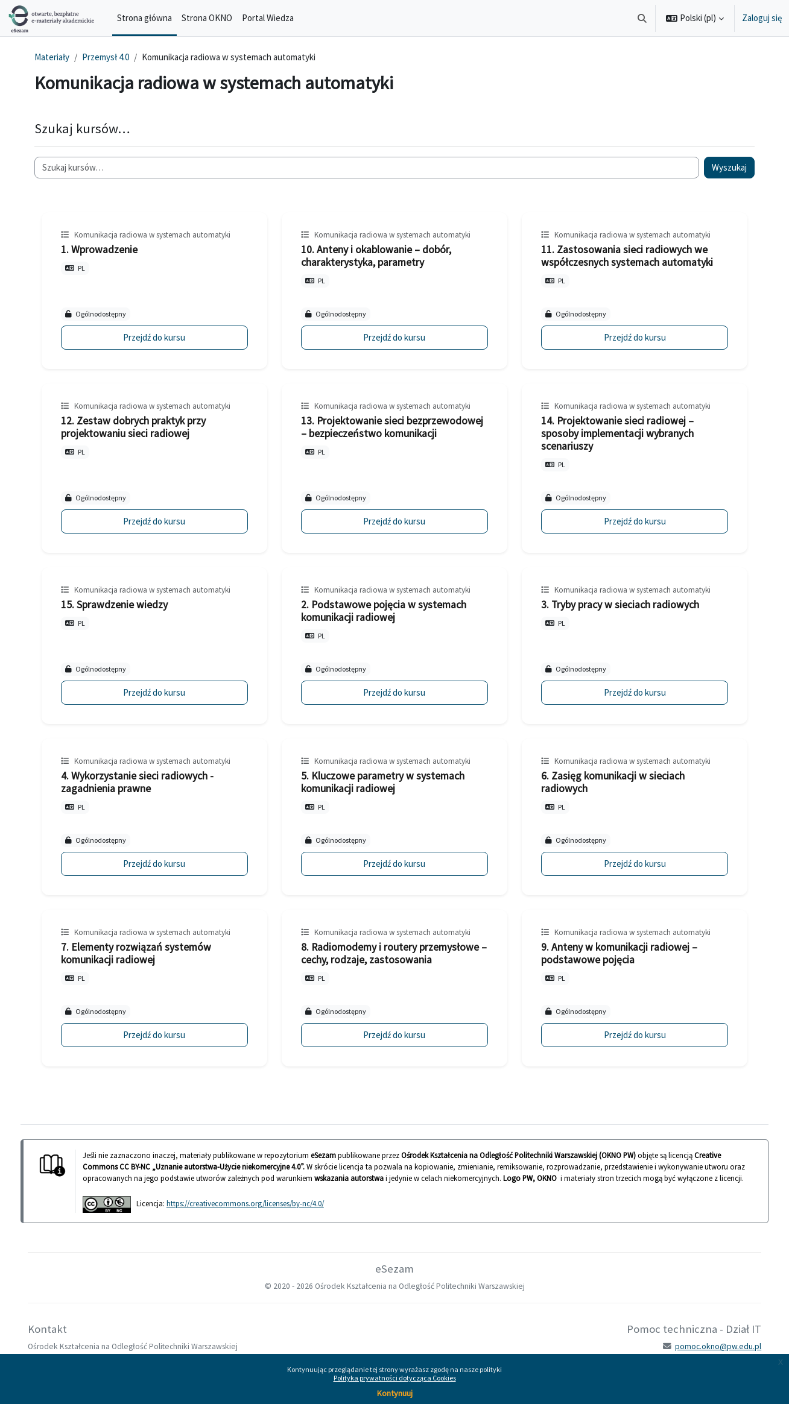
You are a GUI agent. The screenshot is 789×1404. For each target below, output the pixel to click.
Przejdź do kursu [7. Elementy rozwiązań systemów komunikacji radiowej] (160, 1034)
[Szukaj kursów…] (367, 168)
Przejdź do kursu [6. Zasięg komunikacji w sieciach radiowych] (629, 863)
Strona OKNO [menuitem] (207, 18)
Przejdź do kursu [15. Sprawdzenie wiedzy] (160, 692)
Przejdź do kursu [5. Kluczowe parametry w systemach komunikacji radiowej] (394, 863)
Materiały (60, 57)
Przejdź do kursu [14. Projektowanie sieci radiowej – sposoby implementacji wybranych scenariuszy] (629, 521)
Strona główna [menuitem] (144, 18)
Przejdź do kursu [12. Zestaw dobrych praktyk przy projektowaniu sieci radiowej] (160, 521)
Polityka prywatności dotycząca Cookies (395, 1377)
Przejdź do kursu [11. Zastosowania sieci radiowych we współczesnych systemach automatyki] (629, 337)
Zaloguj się (762, 18)
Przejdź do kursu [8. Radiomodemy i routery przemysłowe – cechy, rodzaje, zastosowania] (394, 1034)
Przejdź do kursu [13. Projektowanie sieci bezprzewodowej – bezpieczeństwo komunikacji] (394, 521)
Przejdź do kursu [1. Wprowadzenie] (160, 337)
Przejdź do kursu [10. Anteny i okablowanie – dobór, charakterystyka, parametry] (394, 337)
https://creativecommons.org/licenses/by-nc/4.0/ (253, 1215)
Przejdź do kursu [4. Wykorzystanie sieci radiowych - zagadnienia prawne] (160, 863)
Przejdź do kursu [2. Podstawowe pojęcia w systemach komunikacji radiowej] (394, 692)
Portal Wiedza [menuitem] (268, 18)
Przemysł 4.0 (114, 57)
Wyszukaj (720, 167)
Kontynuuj (395, 1393)
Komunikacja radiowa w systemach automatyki (161, 235)
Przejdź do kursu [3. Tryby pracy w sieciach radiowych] (629, 692)
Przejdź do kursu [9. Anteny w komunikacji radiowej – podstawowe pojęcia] (629, 1034)
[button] (642, 18)
